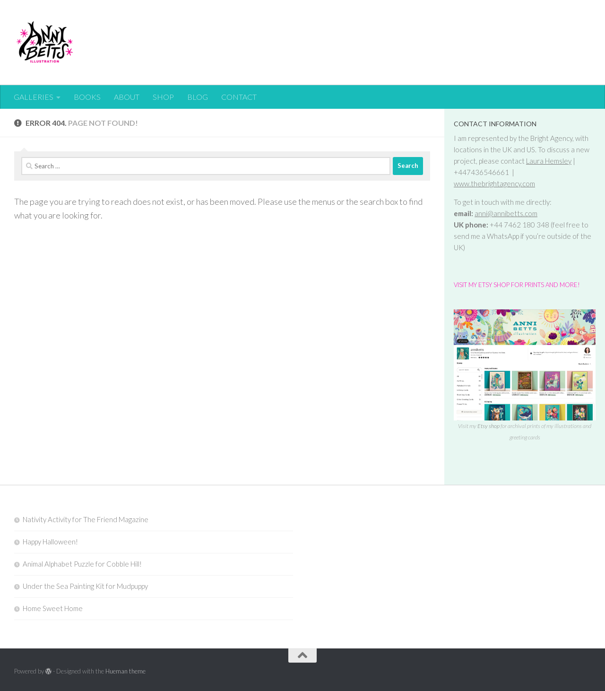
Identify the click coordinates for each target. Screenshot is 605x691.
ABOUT (126, 96)
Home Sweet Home (53, 608)
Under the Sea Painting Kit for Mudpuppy (85, 586)
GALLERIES (33, 96)
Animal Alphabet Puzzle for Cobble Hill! (82, 564)
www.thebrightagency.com (494, 183)
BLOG (197, 96)
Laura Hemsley (548, 161)
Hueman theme (125, 671)
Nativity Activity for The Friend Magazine (85, 519)
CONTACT (239, 96)
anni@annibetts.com (506, 213)
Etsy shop (488, 425)
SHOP (163, 96)
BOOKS (87, 96)
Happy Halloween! (50, 541)
